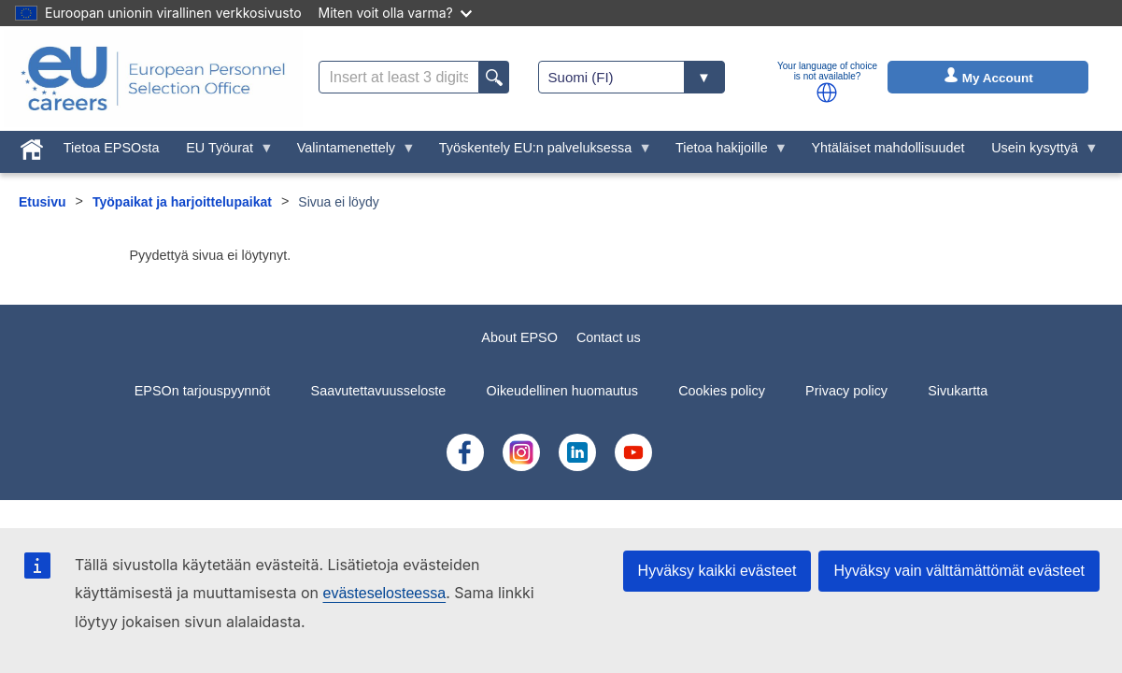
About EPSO (519, 337)
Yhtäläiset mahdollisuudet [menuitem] (887, 147)
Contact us (608, 337)
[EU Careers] (153, 78)
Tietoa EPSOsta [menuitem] (112, 147)
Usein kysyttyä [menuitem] (1038, 152)
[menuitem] (32, 146)
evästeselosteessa (384, 593)
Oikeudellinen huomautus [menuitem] (562, 390)
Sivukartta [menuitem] (957, 390)
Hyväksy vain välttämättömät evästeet (959, 571)
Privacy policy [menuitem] (846, 390)
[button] (827, 92)
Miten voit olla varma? (395, 13)
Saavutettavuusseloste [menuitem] (379, 390)
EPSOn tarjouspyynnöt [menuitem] (203, 390)
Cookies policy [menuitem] (721, 390)
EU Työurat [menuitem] (223, 152)
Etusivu (42, 201)
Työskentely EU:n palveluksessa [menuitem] (538, 152)
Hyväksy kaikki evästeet (717, 571)
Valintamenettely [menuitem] (349, 152)
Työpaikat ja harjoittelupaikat (182, 201)
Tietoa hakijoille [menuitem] (725, 152)
